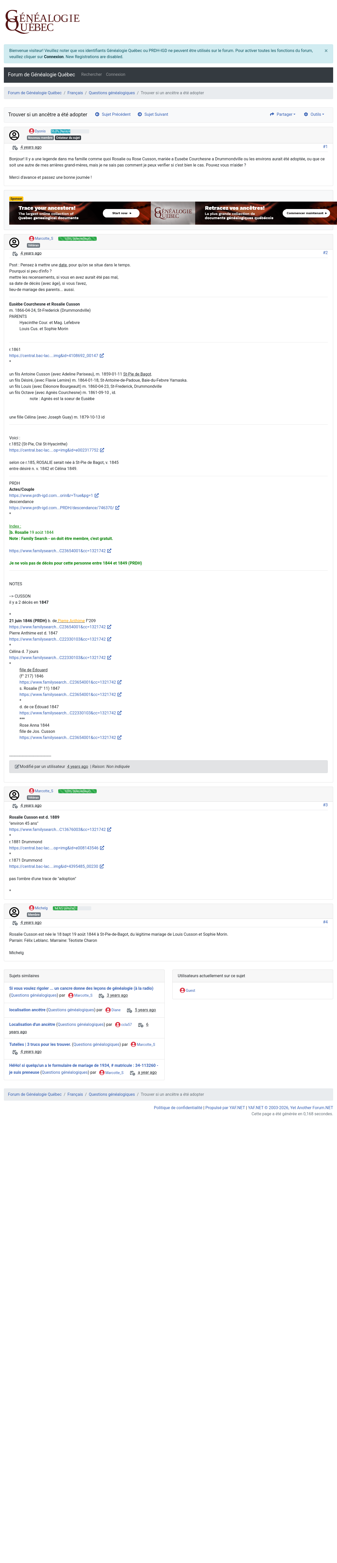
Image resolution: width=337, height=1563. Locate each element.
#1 (325, 146)
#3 (325, 805)
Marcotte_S (41, 238)
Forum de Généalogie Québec (41, 74)
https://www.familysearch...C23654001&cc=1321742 (60, 550)
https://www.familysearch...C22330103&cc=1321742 (60, 639)
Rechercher (91, 74)
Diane (113, 1010)
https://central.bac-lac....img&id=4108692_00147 (56, 355)
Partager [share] (281, 114)
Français (75, 92)
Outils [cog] (312, 114)
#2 (325, 252)
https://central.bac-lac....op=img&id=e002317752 (57, 450)
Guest (187, 990)
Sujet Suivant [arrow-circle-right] (152, 114)
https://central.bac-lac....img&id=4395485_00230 (56, 866)
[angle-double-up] (322, 1547)
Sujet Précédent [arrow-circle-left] (113, 114)
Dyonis (37, 131)
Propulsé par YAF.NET (225, 1107)
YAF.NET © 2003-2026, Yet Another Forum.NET (290, 1107)
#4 (325, 922)
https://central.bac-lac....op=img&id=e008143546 (57, 848)
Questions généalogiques (112, 92)
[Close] (326, 51)
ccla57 (123, 1025)
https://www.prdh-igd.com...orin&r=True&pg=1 (54, 495)
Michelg (38, 908)
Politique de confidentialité (178, 1107)
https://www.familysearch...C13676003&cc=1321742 (60, 829)
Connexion (53, 56)
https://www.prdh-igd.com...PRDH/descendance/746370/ (64, 507)
